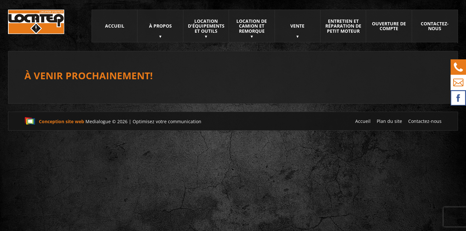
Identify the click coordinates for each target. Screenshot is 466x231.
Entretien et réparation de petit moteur (343, 26)
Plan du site (389, 121)
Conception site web (54, 121)
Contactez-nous (435, 26)
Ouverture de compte (389, 26)
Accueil (114, 26)
